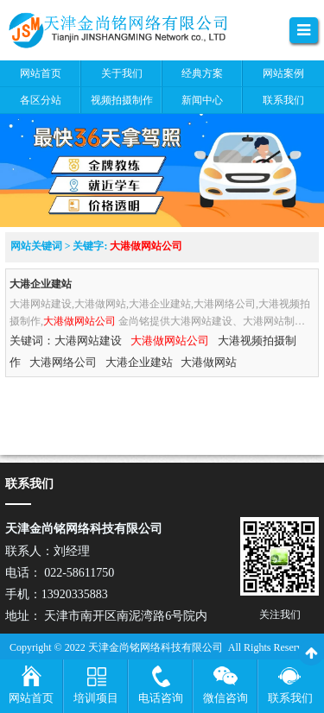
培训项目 (95, 697)
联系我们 (290, 697)
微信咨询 (225, 697)
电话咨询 (160, 697)
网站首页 (31, 697)
